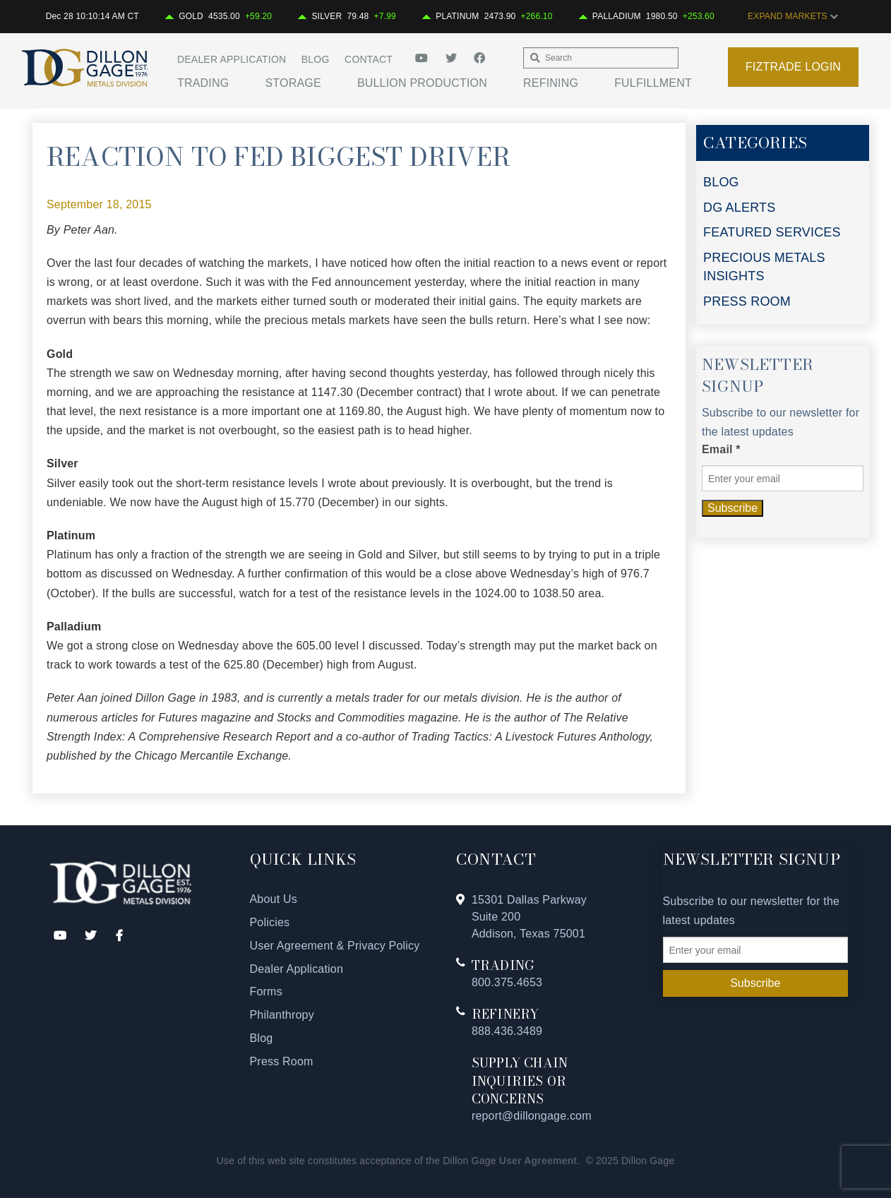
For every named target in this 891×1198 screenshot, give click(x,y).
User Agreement (538, 1160)
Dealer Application (231, 59)
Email (721, 449)
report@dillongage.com (532, 1116)
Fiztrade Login (793, 67)
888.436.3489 (507, 1031)
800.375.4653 (507, 982)
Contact (369, 59)
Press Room (281, 1061)
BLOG (721, 182)
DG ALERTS (739, 207)
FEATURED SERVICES (772, 232)
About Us (273, 899)
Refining (550, 83)
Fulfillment (653, 83)
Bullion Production (422, 83)
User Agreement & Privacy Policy (335, 946)
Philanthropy (282, 1015)
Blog (315, 59)
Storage (293, 83)
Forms (266, 992)
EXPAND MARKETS (793, 16)
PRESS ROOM (747, 301)
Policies (270, 922)
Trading (203, 83)
